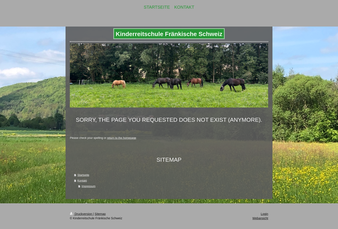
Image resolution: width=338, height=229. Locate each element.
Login (264, 214)
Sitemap (100, 214)
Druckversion (81, 214)
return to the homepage (121, 137)
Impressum (88, 186)
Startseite (83, 175)
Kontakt (82, 180)
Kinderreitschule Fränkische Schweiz (169, 34)
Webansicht (260, 218)
